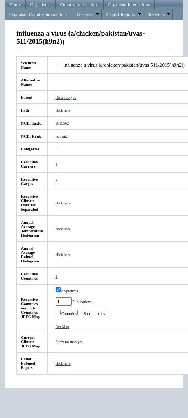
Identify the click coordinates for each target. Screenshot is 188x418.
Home (15, 4)
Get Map (62, 326)
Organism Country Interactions (38, 14)
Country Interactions (79, 4)
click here (63, 110)
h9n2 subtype (66, 97)
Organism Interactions (129, 4)
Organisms (40, 4)
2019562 (62, 123)
